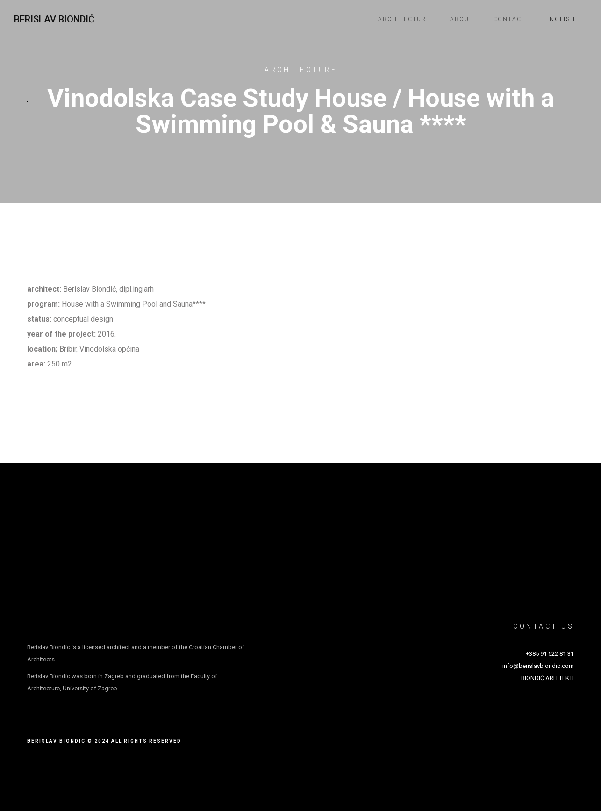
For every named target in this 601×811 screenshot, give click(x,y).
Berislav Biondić (54, 19)
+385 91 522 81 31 (550, 653)
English (560, 19)
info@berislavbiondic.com (538, 665)
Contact (509, 19)
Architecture (404, 19)
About (461, 19)
